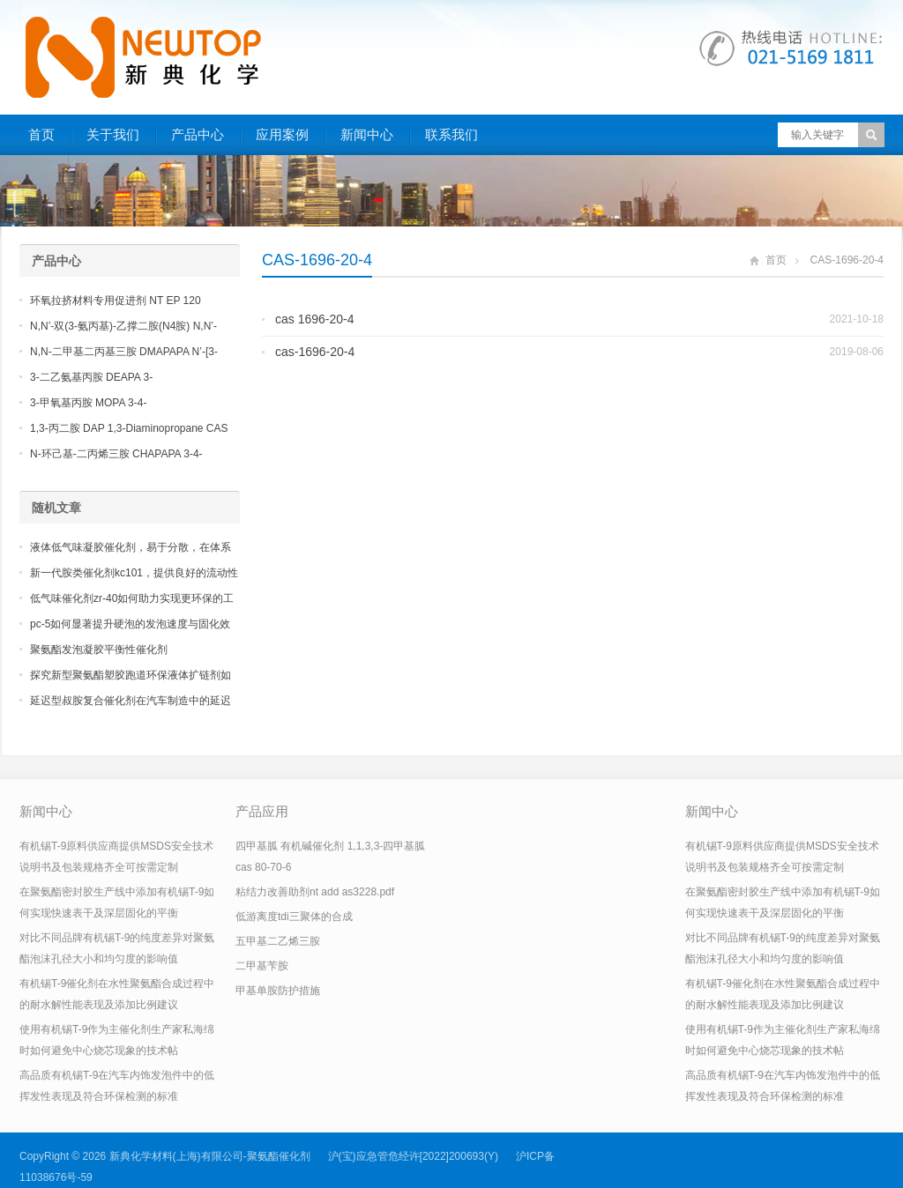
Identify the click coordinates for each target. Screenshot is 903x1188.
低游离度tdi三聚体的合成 (294, 916)
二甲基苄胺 (261, 966)
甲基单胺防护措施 (277, 990)
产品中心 (197, 134)
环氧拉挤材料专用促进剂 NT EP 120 (115, 300)
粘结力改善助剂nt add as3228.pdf (314, 892)
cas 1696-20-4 (314, 319)
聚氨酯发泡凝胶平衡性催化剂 (99, 649)
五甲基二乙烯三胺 (277, 941)
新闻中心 (366, 134)
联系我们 (451, 134)
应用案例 (282, 134)
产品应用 (261, 811)
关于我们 (112, 134)
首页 (41, 134)
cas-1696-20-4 (314, 352)
